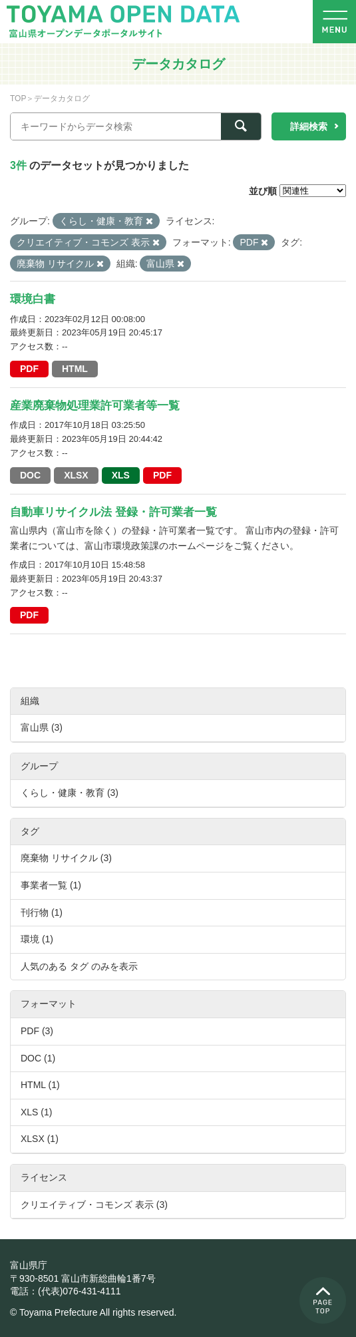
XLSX (76, 475)
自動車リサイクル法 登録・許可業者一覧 (113, 512)
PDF (29, 368)
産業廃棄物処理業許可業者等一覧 (95, 405)
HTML (75, 368)
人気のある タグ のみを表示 (79, 966)
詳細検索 (308, 126)
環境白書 (32, 299)
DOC (30, 475)
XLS (121, 475)
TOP (18, 98)
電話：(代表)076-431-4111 (65, 1291)
